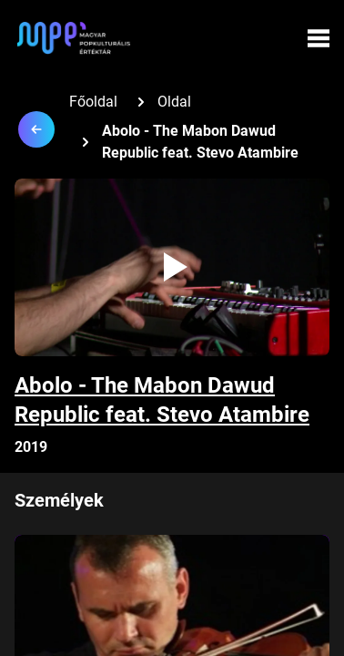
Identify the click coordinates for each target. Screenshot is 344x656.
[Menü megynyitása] (318, 38)
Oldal (174, 101)
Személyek (59, 500)
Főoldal (93, 101)
